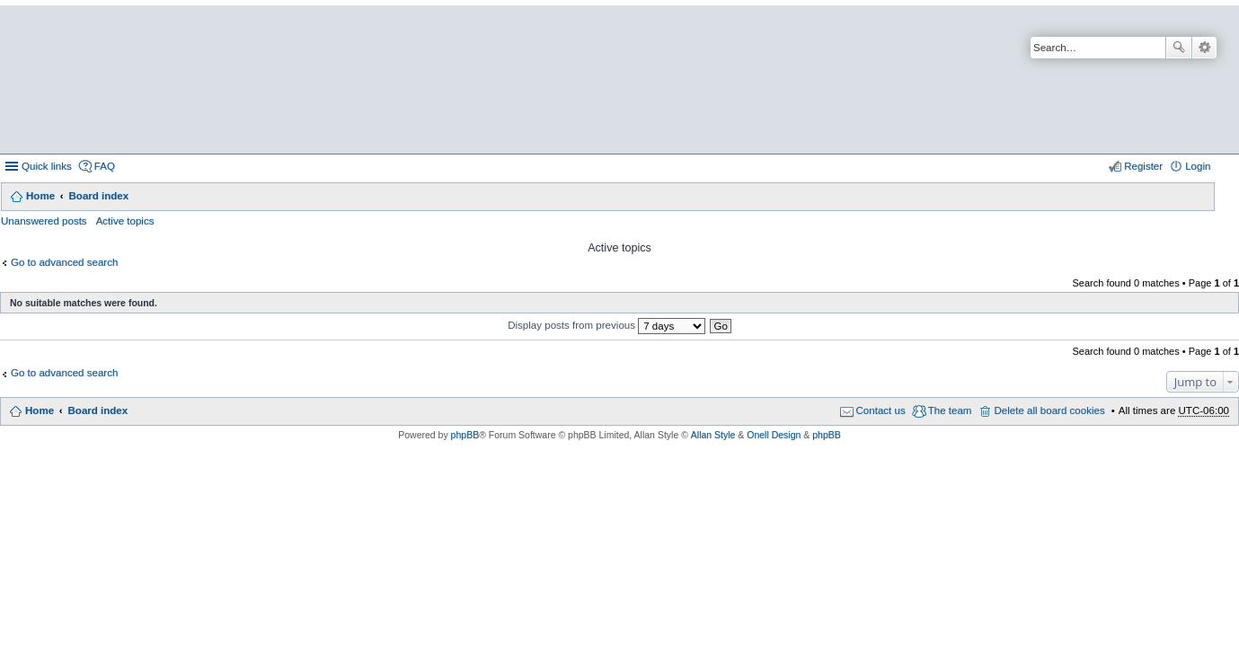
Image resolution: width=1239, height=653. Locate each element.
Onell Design (774, 434)
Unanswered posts (44, 221)
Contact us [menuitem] (881, 410)
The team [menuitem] (950, 410)
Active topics (125, 221)
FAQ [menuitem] (104, 166)
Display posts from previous (606, 325)
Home (40, 195)
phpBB (465, 434)
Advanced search (1204, 47)
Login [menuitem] (1197, 166)
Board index (98, 195)
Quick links (47, 166)
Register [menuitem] (1143, 166)
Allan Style (713, 434)
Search (1178, 47)
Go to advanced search (64, 262)
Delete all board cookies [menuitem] (1049, 410)
